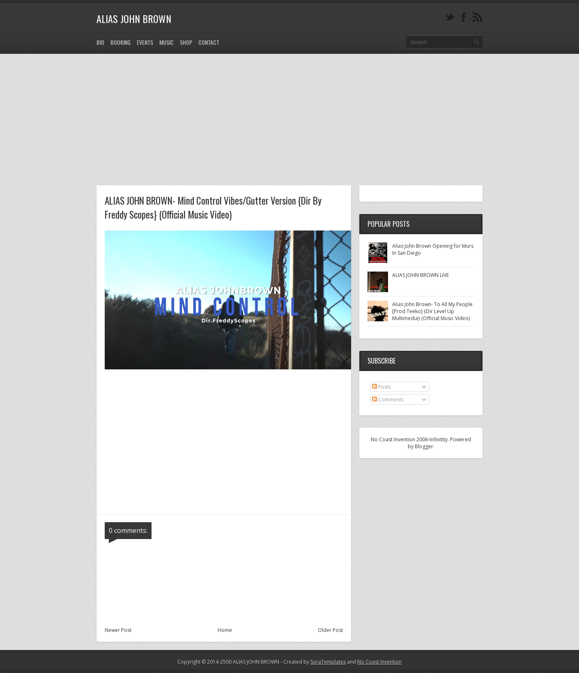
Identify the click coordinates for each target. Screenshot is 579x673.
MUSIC (166, 42)
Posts (381, 386)
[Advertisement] (289, 115)
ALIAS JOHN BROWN (133, 18)
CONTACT (208, 42)
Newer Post (118, 630)
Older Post (330, 630)
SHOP (186, 42)
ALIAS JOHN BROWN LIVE (420, 275)
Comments (388, 399)
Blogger (424, 446)
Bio (100, 42)
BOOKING (120, 42)
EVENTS (145, 42)
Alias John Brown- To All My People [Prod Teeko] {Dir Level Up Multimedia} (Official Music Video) (432, 311)
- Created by (312, 661)
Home (225, 630)
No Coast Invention (379, 661)
